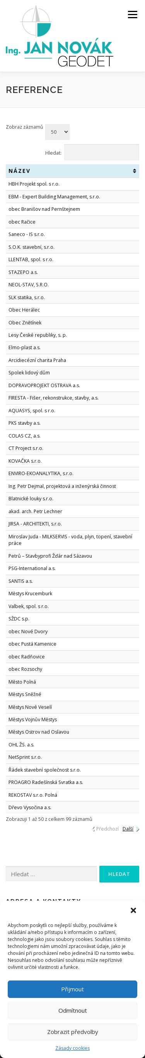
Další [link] (128, 828)
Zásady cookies (72, 1048)
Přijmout (72, 989)
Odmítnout (72, 1010)
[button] (133, 910)
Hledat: (92, 152)
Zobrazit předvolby (72, 1032)
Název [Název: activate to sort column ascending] (20, 170)
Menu (132, 14)
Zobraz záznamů (38, 132)
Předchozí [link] (107, 828)
